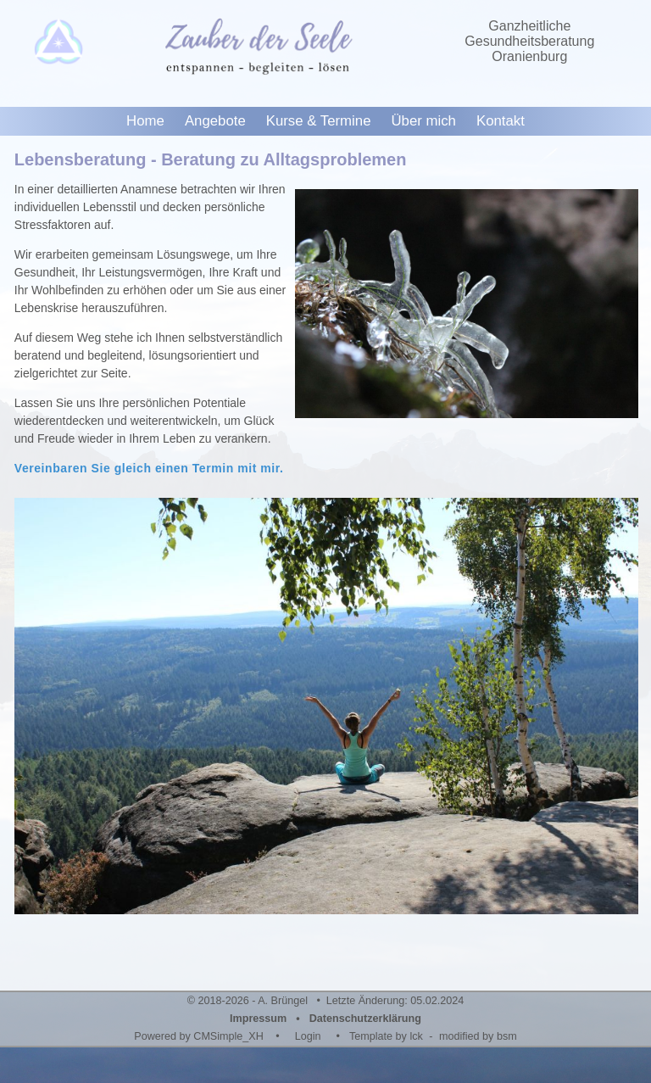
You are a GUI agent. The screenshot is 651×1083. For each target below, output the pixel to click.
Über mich (423, 121)
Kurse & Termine (318, 121)
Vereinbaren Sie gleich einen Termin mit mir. (149, 468)
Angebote (215, 121)
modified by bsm (478, 1036)
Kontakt (500, 121)
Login (308, 1036)
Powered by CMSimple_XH (199, 1036)
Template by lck (386, 1036)
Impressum (258, 1018)
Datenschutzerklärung (365, 1018)
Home (145, 121)
